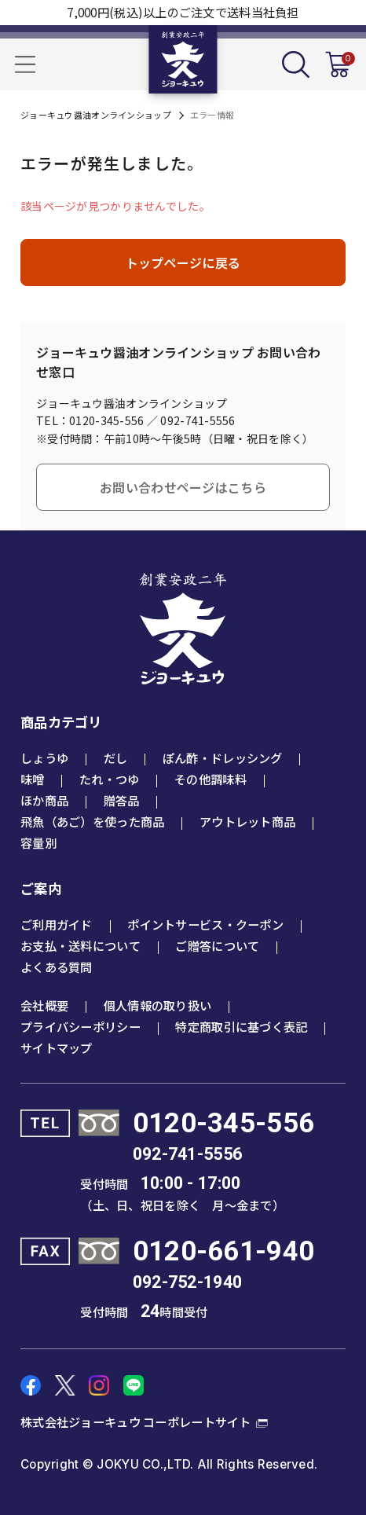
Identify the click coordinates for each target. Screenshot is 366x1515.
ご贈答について (217, 945)
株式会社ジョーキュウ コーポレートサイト (135, 1421)
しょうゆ (44, 757)
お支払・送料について (80, 945)
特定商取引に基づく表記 (241, 1026)
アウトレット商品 (247, 821)
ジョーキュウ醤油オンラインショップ (95, 114)
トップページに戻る (183, 262)
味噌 (32, 778)
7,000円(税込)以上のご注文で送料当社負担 (182, 12)
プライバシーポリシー (80, 1026)
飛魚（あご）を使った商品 (92, 821)
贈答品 (122, 800)
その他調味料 (210, 778)
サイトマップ (56, 1047)
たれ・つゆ (109, 778)
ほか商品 (44, 800)
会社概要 (44, 1005)
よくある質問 (56, 966)
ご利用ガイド (56, 924)
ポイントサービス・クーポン (205, 924)
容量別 (38, 842)
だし (116, 757)
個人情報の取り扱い (158, 1005)
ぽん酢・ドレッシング (223, 757)
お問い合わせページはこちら (183, 487)
